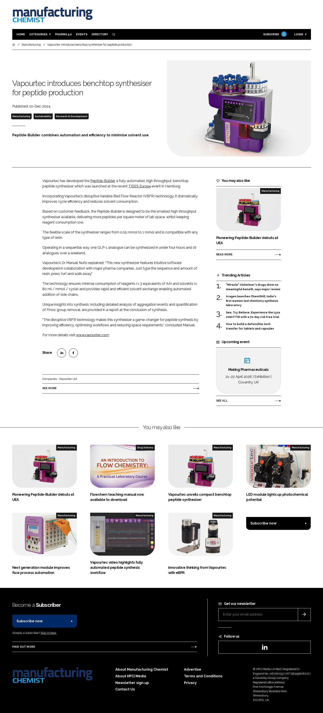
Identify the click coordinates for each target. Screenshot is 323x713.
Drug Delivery (145, 447)
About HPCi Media (130, 676)
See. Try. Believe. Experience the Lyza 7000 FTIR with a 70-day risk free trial (253, 314)
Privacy (190, 683)
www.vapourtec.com (92, 335)
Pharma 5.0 (63, 34)
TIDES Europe (139, 186)
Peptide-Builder (102, 181)
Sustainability (43, 116)
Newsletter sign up (132, 683)
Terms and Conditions (203, 676)
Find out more (23, 646)
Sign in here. (49, 633)
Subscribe (274, 34)
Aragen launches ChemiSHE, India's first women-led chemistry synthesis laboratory (252, 300)
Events (81, 34)
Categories (38, 34)
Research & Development (71, 116)
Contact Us (125, 689)
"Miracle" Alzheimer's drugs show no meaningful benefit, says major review (253, 287)
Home (21, 34)
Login (298, 34)
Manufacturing (21, 116)
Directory (100, 34)
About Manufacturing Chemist (141, 669)
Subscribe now (263, 523)
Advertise (192, 669)
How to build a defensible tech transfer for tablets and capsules (250, 326)
